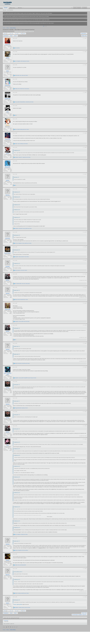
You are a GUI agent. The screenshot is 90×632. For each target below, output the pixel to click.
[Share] (83, 36)
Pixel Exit (55, 630)
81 (10, 33)
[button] (16, 7)
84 (15, 33)
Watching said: (16, 247)
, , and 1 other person (22, 86)
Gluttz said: (16, 175)
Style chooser (5, 628)
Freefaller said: (16, 148)
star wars (32, 31)
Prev (5, 33)
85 (17, 33)
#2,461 (85, 36)
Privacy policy (80, 628)
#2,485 (85, 423)
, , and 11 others (21, 268)
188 (21, 33)
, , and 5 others (21, 73)
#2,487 (85, 535)
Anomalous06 (6, 615)
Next (24, 33)
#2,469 (85, 145)
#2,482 (85, 379)
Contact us (69, 628)
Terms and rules (74, 628)
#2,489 (85, 566)
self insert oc (24, 31)
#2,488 (85, 551)
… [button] (8, 33)
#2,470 (85, 158)
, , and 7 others (21, 297)
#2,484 (85, 409)
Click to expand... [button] (50, 514)
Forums (5, 7)
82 (12, 33)
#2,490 (85, 594)
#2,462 (85, 49)
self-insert (28, 31)
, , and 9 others (23, 226)
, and (21, 405)
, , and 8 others (24, 99)
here (43, 13)
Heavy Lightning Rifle (18, 602)
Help (84, 628)
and (17, 45)
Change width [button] (11, 628)
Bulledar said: (16, 288)
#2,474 (85, 244)
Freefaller (5, 31)
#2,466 (85, 103)
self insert (19, 31)
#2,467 (85, 116)
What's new (12, 7)
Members (20, 7)
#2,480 (85, 341)
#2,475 (85, 258)
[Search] (84, 7)
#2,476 (85, 271)
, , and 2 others (25, 375)
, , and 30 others (21, 141)
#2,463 (85, 62)
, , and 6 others (22, 254)
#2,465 (85, 90)
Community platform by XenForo (42, 630)
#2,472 (85, 186)
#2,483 (85, 395)
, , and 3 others (22, 127)
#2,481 (85, 364)
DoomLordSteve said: (17, 569)
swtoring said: (16, 382)
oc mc (16, 31)
